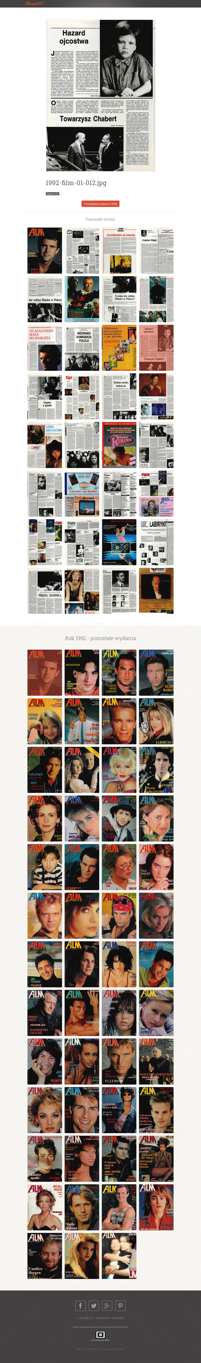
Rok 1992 (75, 638)
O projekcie (85, 1318)
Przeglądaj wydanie (100, 203)
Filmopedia (36, 3)
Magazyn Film (52, 194)
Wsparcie (102, 1318)
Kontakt (118, 1318)
